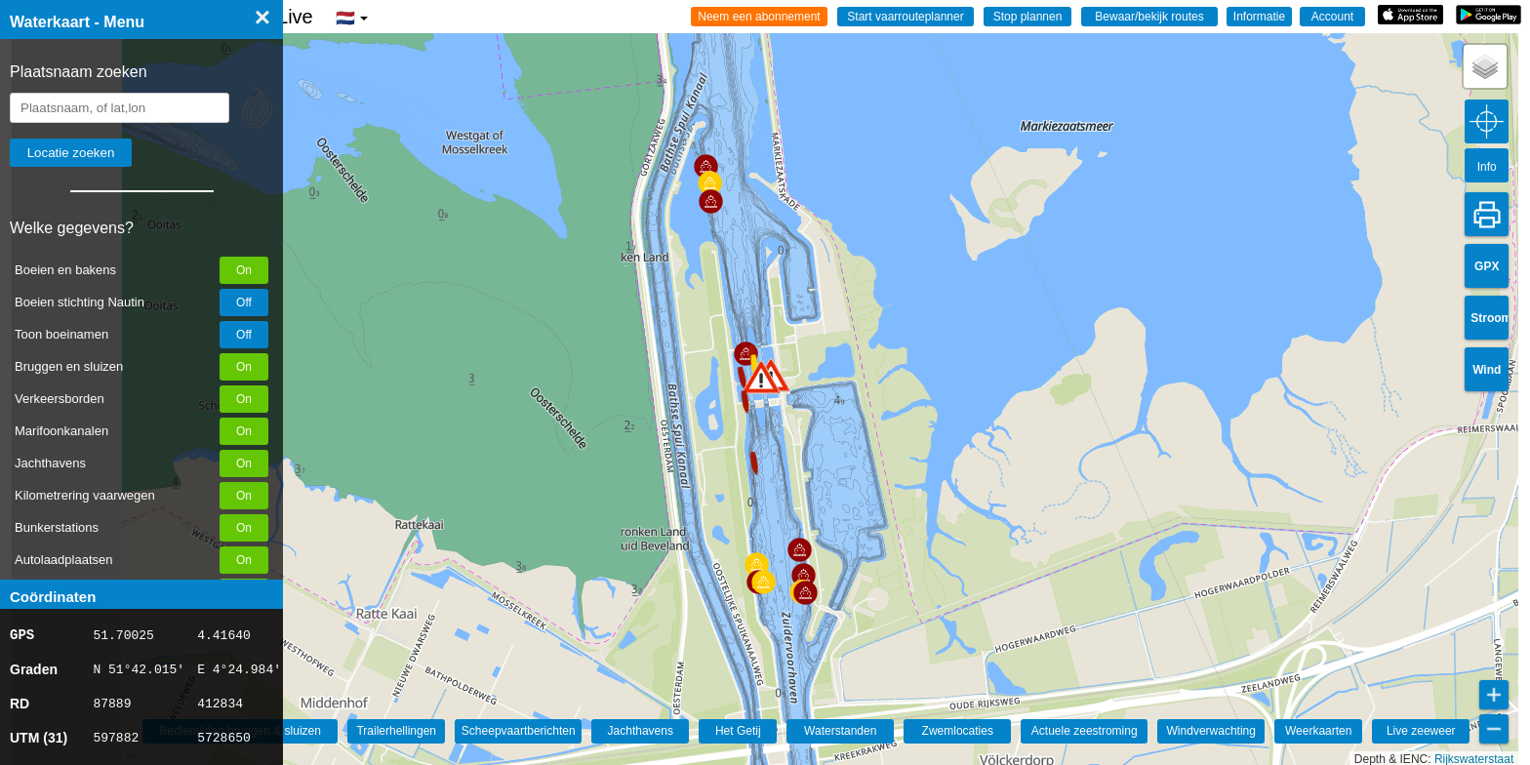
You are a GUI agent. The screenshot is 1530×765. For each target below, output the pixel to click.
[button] (761, 377)
